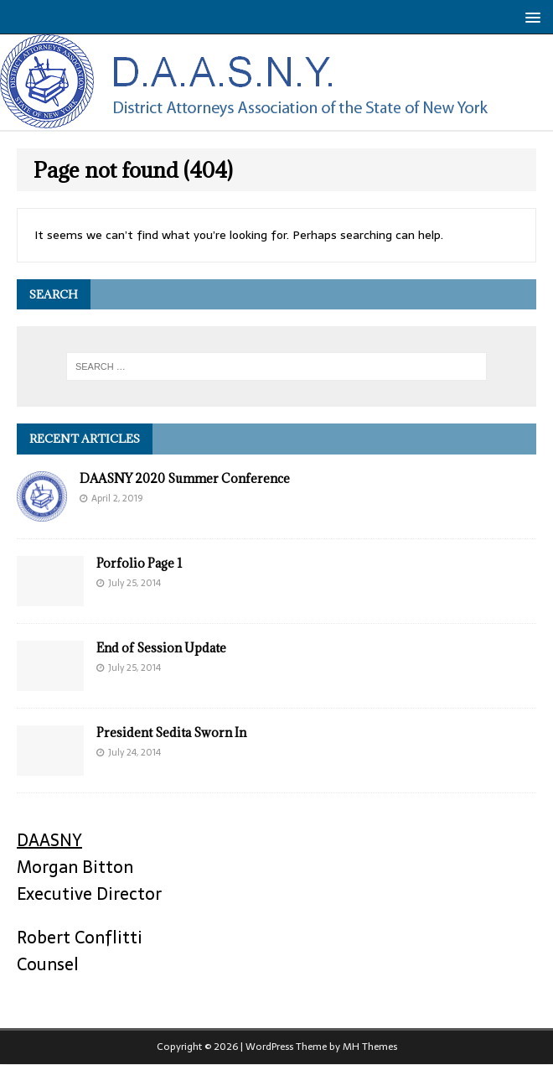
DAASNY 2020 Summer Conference (185, 478)
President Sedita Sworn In (171, 732)
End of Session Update (161, 648)
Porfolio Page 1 (139, 563)
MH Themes (370, 1046)
